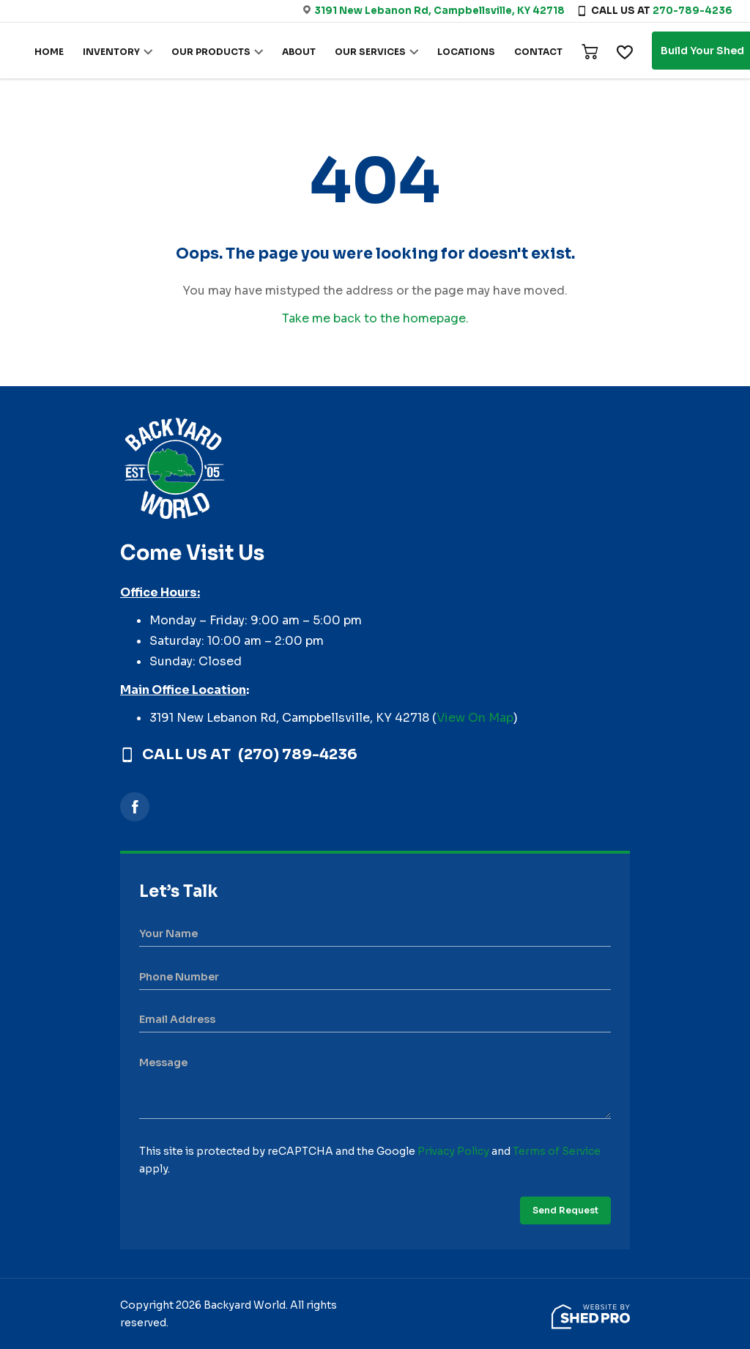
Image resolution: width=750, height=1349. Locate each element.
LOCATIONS (466, 51)
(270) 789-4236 (297, 755)
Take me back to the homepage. (375, 318)
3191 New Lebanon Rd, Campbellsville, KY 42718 (439, 10)
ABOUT (299, 51)
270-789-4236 (692, 10)
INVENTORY (111, 51)
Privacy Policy (453, 1151)
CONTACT (538, 51)
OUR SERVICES (370, 51)
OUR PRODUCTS (210, 51)
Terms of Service (557, 1151)
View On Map (475, 717)
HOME (49, 51)
